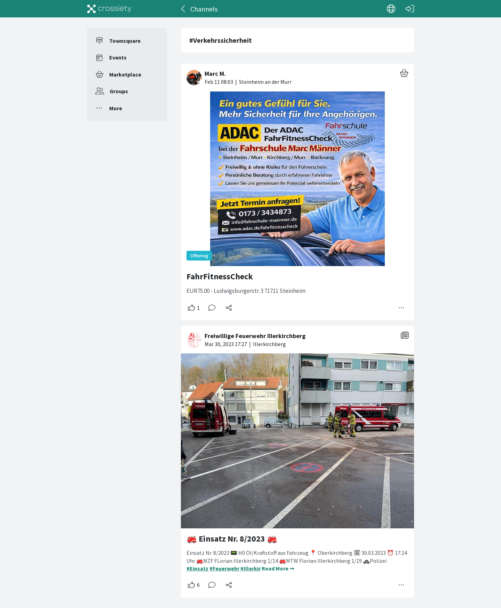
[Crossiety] (109, 8)
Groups (119, 91)
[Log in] (409, 8)
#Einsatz (197, 568)
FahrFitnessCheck (219, 276)
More (115, 108)
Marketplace (125, 74)
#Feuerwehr (224, 568)
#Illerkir (250, 568)
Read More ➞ (278, 568)
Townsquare (125, 40)
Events (118, 57)
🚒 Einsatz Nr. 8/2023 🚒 (231, 538)
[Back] (183, 8)
